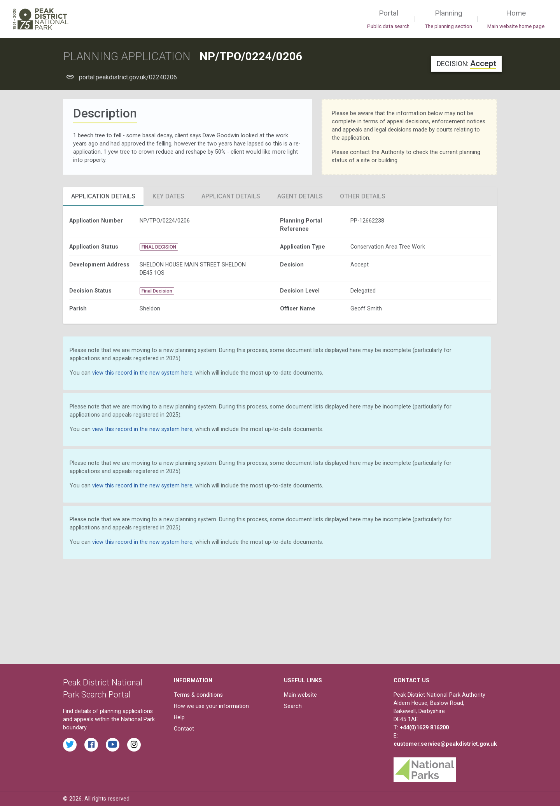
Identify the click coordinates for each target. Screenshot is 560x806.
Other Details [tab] (362, 196)
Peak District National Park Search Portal (102, 689)
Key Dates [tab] (168, 196)
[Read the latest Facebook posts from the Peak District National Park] (91, 745)
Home (515, 19)
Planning (448, 19)
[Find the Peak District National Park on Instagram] (134, 745)
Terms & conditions (198, 695)
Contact (184, 728)
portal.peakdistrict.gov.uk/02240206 (128, 77)
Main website (300, 695)
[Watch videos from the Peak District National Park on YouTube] (112, 745)
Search (293, 706)
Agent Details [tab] (300, 196)
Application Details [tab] (103, 196)
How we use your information (211, 706)
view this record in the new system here (142, 373)
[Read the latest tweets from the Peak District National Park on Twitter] (70, 745)
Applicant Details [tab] (230, 196)
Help (179, 717)
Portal (388, 19)
